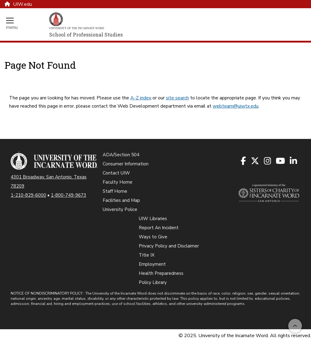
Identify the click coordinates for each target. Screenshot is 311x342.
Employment (152, 264)
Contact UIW (116, 173)
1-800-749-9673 (68, 195)
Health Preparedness (161, 273)
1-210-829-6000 (28, 195)
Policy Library (153, 282)
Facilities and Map (121, 200)
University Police (120, 209)
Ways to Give (153, 237)
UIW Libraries (153, 219)
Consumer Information (126, 164)
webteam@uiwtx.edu (235, 106)
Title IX (147, 255)
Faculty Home (117, 182)
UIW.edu (18, 4)
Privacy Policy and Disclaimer (169, 246)
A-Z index (140, 98)
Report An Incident (159, 228)
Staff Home (115, 191)
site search (177, 98)
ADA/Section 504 (121, 155)
